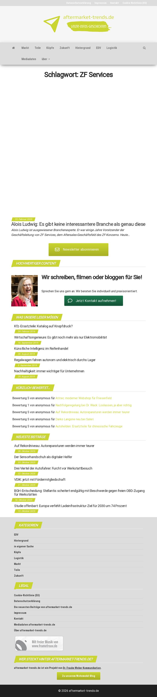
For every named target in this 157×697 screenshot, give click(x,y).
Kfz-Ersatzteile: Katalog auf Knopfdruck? (43, 326)
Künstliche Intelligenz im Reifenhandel (41, 348)
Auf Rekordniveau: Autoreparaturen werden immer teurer (93, 412)
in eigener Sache (24, 546)
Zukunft (65, 48)
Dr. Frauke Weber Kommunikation (82, 667)
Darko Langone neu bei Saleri (75, 419)
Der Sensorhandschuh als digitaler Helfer (43, 457)
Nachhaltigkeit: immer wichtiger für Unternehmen (49, 371)
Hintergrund (82, 48)
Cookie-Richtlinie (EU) (135, 2)
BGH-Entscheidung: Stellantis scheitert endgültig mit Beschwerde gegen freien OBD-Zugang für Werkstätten (79, 492)
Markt (25, 48)
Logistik (112, 48)
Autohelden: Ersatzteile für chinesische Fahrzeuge (89, 426)
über (46, 59)
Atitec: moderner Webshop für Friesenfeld (84, 398)
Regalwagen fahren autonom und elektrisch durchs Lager (55, 360)
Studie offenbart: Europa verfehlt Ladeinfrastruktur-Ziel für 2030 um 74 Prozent (70, 506)
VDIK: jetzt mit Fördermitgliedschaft (39, 479)
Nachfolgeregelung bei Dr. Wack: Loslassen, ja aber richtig (94, 405)
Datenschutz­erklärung (78, 2)
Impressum (101, 2)
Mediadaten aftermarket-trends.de (34, 624)
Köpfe (50, 48)
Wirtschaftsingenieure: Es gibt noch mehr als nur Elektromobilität (60, 337)
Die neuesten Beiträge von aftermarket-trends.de (43, 607)
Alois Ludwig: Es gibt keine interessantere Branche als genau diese (78, 224)
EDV (98, 48)
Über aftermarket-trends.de (30, 630)
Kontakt (114, 2)
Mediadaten (28, 59)
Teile (38, 48)
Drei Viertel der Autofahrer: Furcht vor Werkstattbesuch (53, 468)
